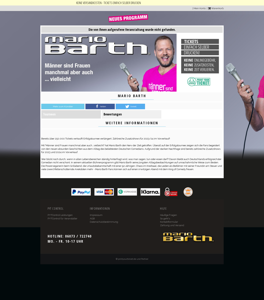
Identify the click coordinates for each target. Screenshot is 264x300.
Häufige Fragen (168, 215)
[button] (100, 106)
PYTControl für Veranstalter (62, 218)
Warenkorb (216, 8)
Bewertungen (113, 114)
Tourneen (49, 114)
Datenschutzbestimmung (104, 221)
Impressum (96, 215)
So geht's (165, 218)
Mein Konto (200, 8)
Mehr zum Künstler (63, 106)
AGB (92, 218)
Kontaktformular (169, 221)
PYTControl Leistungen (60, 215)
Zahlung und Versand (172, 225)
